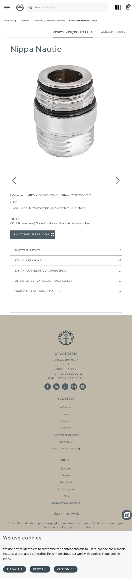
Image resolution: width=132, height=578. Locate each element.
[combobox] (71, 7)
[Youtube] (82, 386)
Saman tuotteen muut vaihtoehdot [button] (68, 270)
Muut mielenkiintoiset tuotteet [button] (68, 291)
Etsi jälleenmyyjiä (68, 260)
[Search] (30, 7)
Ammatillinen (113, 32)
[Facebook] (47, 386)
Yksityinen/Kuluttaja (73, 32)
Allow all (15, 569)
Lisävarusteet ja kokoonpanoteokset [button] (68, 280)
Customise (65, 569)
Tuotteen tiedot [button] (68, 250)
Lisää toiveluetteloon (32, 235)
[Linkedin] (56, 386)
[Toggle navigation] (7, 7)
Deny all (40, 569)
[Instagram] (74, 386)
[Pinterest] (65, 386)
